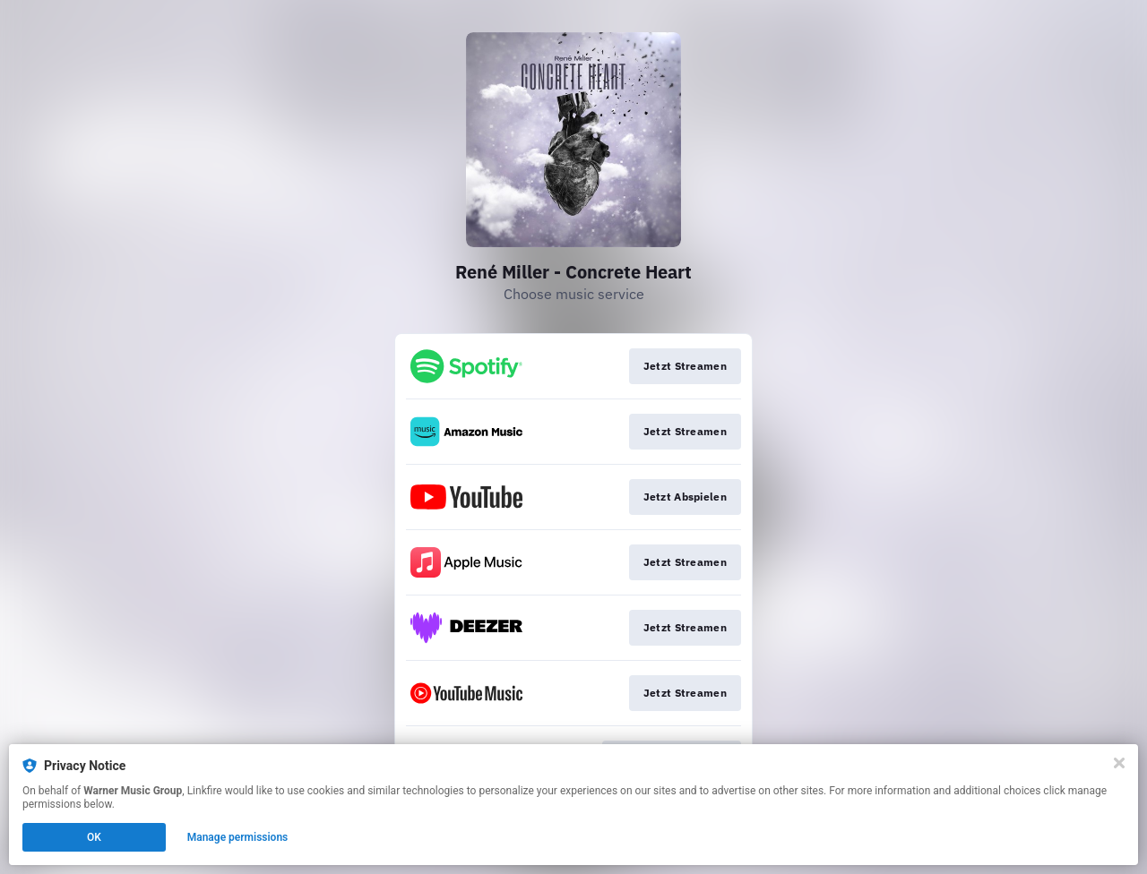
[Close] (1119, 763)
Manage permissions (238, 837)
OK (94, 837)
